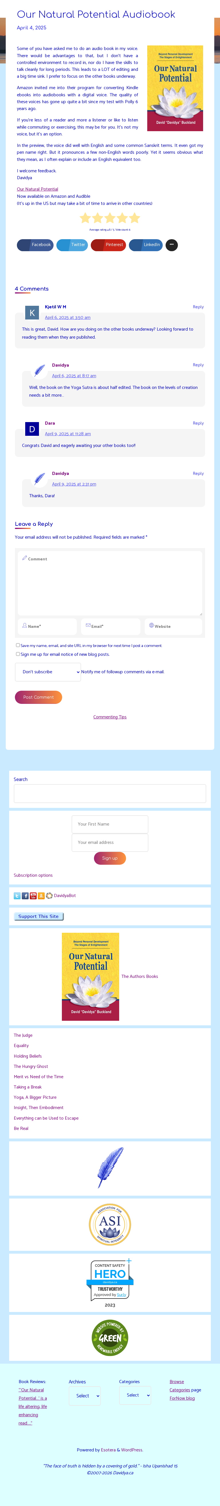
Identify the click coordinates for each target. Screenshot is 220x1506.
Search (21, 780)
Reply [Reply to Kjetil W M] (198, 307)
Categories (129, 1381)
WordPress (131, 1449)
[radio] (85, 218)
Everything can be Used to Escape (47, 1118)
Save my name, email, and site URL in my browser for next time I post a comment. (89, 645)
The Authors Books (139, 978)
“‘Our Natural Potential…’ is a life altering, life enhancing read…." (33, 1405)
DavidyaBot (65, 897)
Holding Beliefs (28, 1057)
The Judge (23, 1036)
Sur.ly (121, 1294)
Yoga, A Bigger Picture (35, 1097)
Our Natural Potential (37, 189)
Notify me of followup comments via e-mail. (90, 672)
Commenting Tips (110, 717)
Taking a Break (28, 1087)
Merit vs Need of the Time (39, 1077)
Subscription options (34, 876)
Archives (77, 1381)
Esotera (108, 1449)
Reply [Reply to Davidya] (198, 365)
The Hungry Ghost (31, 1067)
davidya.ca (110, 1281)
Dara (50, 423)
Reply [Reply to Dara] (198, 423)
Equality (21, 1047)
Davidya (60, 365)
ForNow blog (182, 1397)
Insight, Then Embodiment (39, 1108)
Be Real (21, 1128)
